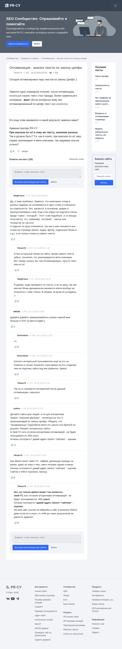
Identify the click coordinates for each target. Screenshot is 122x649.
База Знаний (69, 604)
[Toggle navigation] (115, 5)
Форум (66, 595)
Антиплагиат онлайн (44, 620)
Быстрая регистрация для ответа (30, 182)
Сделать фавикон (43, 640)
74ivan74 (18, 72)
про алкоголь (59, 104)
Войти (37, 44)
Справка (95, 628)
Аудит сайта (40, 615)
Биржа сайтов (98, 604)
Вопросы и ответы (30, 58)
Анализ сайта (103, 159)
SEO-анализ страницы (45, 595)
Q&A (65, 591)
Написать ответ (76, 159)
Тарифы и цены (99, 591)
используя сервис (19, 95)
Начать (104, 182)
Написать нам (98, 624)
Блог (65, 600)
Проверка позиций (102, 600)
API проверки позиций (73, 621)
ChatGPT (39, 607)
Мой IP (38, 624)
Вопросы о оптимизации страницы (102, 116)
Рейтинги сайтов (70, 630)
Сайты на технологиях (73, 634)
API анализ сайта (71, 617)
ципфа (25, 151)
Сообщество (12, 58)
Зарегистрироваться (18, 44)
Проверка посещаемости (46, 611)
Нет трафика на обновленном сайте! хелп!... (103, 101)
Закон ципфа (101, 76)
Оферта (95, 632)
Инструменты (98, 595)
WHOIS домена (41, 628)
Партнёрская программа (74, 625)
